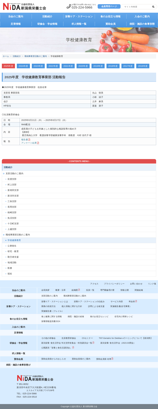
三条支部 (12, 201)
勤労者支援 (13, 257)
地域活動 (12, 262)
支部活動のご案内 (14, 173)
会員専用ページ (109, 6)
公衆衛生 (12, 246)
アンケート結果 (29, 143)
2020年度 (83, 66)
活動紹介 (17, 56)
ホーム (6, 56)
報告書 (24, 139)
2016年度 (143, 66)
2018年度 (113, 66)
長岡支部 (12, 207)
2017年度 (128, 66)
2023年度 (38, 66)
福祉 (10, 273)
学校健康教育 (14, 240)
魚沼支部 (12, 218)
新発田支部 (13, 190)
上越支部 (12, 229)
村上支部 (12, 184)
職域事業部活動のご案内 (36, 56)
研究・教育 (13, 251)
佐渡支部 (12, 179)
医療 (10, 268)
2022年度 (53, 66)
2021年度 (68, 66)
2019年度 (98, 66)
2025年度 (8, 66)
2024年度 (23, 66)
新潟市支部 (13, 195)
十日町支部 (13, 223)
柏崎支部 (12, 212)
